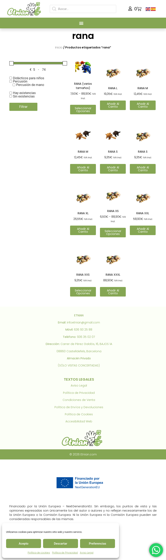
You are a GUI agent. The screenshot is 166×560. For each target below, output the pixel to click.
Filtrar (23, 107)
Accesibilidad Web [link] (78, 421)
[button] (81, 23)
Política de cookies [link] (39, 552)
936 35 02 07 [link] (86, 337)
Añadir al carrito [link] (113, 105)
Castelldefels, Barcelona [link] (83, 351)
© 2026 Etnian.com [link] (83, 454)
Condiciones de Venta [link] (79, 400)
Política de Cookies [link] (79, 414)
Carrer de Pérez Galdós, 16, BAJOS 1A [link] (86, 344)
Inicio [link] (59, 47)
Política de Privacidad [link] (65, 552)
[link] (25, 9)
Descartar (60, 543)
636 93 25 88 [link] (83, 330)
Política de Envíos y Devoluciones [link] (78, 407)
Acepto (23, 543)
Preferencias (97, 543)
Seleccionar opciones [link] (83, 109)
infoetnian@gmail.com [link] (83, 322)
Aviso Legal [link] (86, 552)
